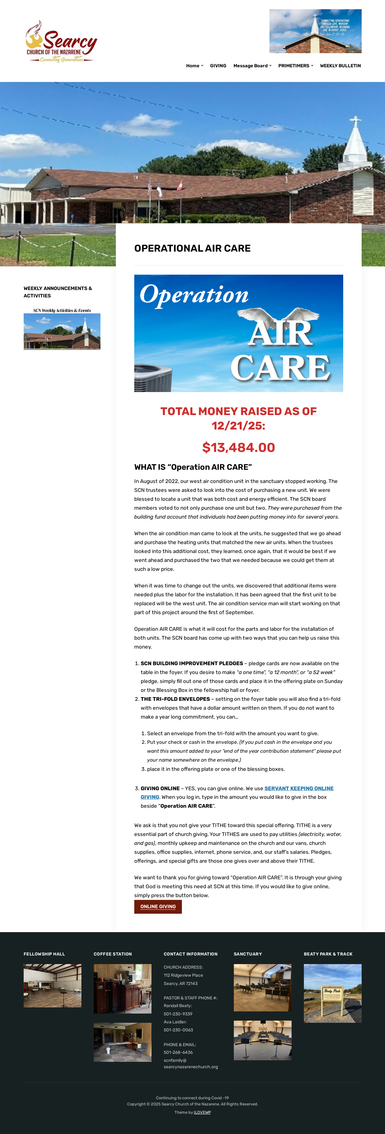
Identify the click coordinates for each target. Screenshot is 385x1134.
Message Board (251, 66)
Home (192, 66)
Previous (75, 337)
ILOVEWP (202, 1112)
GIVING (218, 66)
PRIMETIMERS (293, 66)
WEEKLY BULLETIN (340, 66)
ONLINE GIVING (158, 906)
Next (87, 337)
